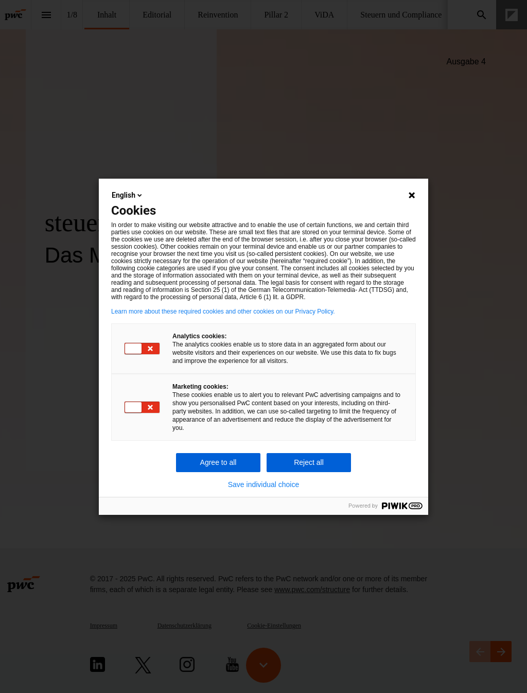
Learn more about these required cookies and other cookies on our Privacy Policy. (223, 311)
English (128, 195)
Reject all (309, 462)
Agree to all (218, 462)
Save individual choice (264, 484)
